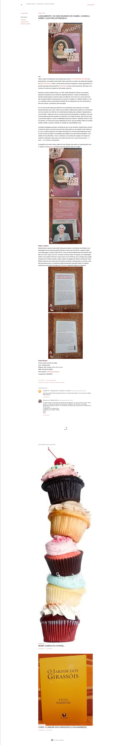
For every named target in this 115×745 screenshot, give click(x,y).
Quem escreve (49, 4)
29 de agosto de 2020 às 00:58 (79, 390)
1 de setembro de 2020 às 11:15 (66, 400)
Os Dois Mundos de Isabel (79, 79)
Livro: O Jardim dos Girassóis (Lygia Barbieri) (62, 727)
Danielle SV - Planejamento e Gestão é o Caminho (57, 390)
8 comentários (49, 648)
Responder (46, 397)
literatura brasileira (25, 23)
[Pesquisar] (90, 5)
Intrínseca (23, 19)
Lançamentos (24, 21)
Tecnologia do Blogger (57, 740)
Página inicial (31, 4)
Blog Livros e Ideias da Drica (51, 400)
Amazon (56, 371)
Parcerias (40, 4)
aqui (51, 147)
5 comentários (49, 730)
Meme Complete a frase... (51, 646)
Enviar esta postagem (51, 380)
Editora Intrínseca (45, 83)
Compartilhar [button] (24, 13)
